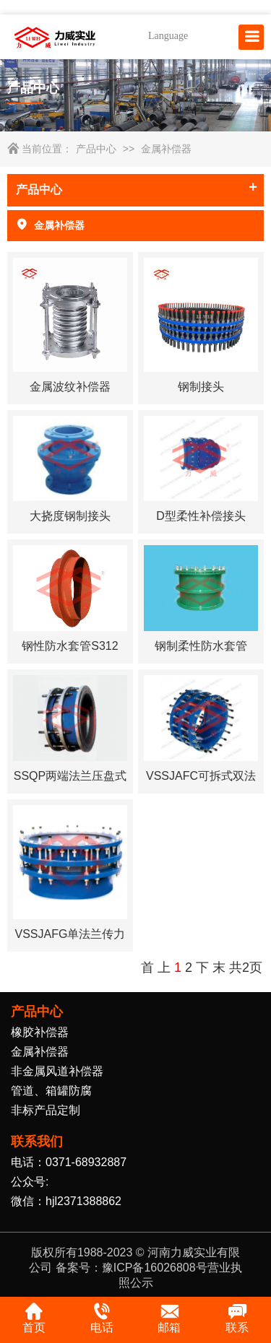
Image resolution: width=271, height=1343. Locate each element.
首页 (34, 1317)
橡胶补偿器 (40, 1032)
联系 (237, 1317)
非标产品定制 (45, 1110)
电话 (101, 1317)
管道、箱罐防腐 (51, 1091)
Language (168, 35)
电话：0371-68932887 (68, 1162)
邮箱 (169, 1317)
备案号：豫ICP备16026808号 (131, 1267)
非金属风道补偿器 (57, 1071)
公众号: (29, 1181)
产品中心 (96, 149)
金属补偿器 (166, 149)
